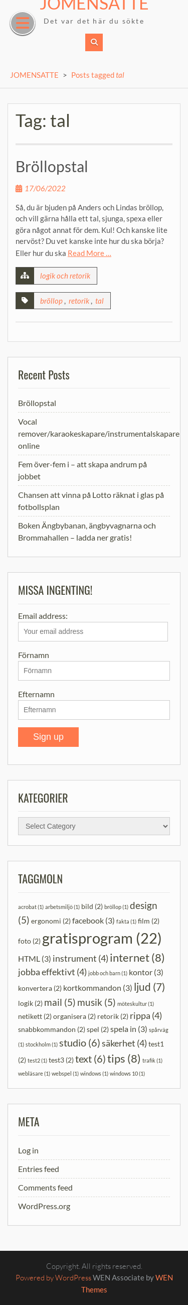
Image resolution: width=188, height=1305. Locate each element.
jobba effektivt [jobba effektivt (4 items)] (52, 972)
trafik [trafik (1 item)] (152, 1060)
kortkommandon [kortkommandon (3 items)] (97, 987)
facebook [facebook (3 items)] (93, 920)
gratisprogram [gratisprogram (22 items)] (102, 938)
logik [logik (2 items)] (30, 1003)
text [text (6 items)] (90, 1059)
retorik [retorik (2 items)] (112, 1016)
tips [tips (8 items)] (124, 1058)
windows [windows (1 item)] (94, 1073)
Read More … (89, 252)
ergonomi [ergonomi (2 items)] (51, 921)
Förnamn (33, 655)
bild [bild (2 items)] (92, 906)
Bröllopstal (52, 166)
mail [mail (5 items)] (60, 1002)
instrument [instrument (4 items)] (80, 958)
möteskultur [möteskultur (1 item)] (135, 1003)
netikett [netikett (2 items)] (35, 1016)
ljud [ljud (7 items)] (149, 986)
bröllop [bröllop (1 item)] (116, 906)
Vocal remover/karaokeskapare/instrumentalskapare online (98, 433)
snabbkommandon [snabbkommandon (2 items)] (51, 1029)
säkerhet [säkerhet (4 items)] (124, 1043)
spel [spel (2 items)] (98, 1029)
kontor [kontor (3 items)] (146, 972)
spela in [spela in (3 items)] (128, 1028)
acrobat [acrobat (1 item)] (31, 906)
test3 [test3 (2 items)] (61, 1060)
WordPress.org (44, 1206)
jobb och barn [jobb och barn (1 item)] (107, 973)
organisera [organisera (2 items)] (74, 1016)
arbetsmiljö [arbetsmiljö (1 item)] (62, 906)
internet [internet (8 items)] (137, 957)
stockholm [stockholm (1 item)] (42, 1044)
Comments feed (45, 1187)
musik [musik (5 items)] (96, 1002)
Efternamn (36, 694)
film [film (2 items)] (148, 921)
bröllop (51, 300)
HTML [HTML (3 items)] (34, 958)
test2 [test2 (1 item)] (37, 1060)
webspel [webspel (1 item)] (65, 1073)
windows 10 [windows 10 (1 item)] (127, 1073)
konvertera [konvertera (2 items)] (40, 988)
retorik (79, 300)
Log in (28, 1150)
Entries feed (38, 1168)
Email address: (93, 626)
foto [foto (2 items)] (29, 941)
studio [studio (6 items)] (79, 1042)
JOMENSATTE (34, 74)
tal (99, 300)
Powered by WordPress (53, 1277)
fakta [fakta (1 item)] (126, 921)
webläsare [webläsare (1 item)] (34, 1073)
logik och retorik (65, 275)
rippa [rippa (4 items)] (146, 1015)
